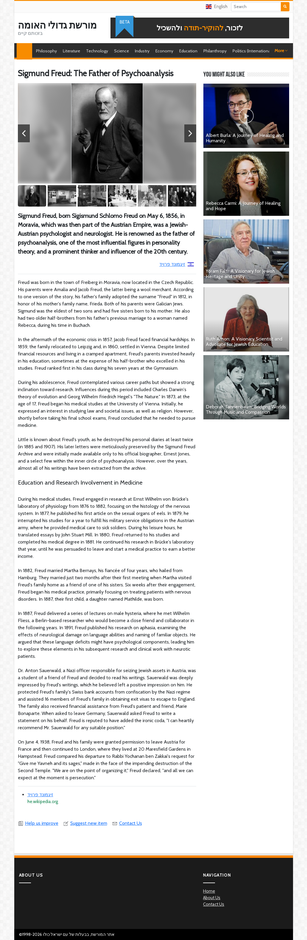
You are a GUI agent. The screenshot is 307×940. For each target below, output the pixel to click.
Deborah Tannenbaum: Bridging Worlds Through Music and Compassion (246, 409)
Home (26, 51)
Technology (97, 51)
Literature (71, 51)
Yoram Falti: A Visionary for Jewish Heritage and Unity (240, 273)
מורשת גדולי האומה (57, 25)
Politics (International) (252, 51)
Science (121, 51)
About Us (211, 897)
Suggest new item (85, 823)
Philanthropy (215, 51)
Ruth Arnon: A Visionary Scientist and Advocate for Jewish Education (244, 341)
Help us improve (38, 823)
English (216, 6)
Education (188, 51)
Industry (142, 51)
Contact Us (127, 823)
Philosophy (46, 51)
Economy (164, 51)
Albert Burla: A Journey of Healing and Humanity (245, 137)
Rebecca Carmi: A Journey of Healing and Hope (243, 205)
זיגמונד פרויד (176, 264)
